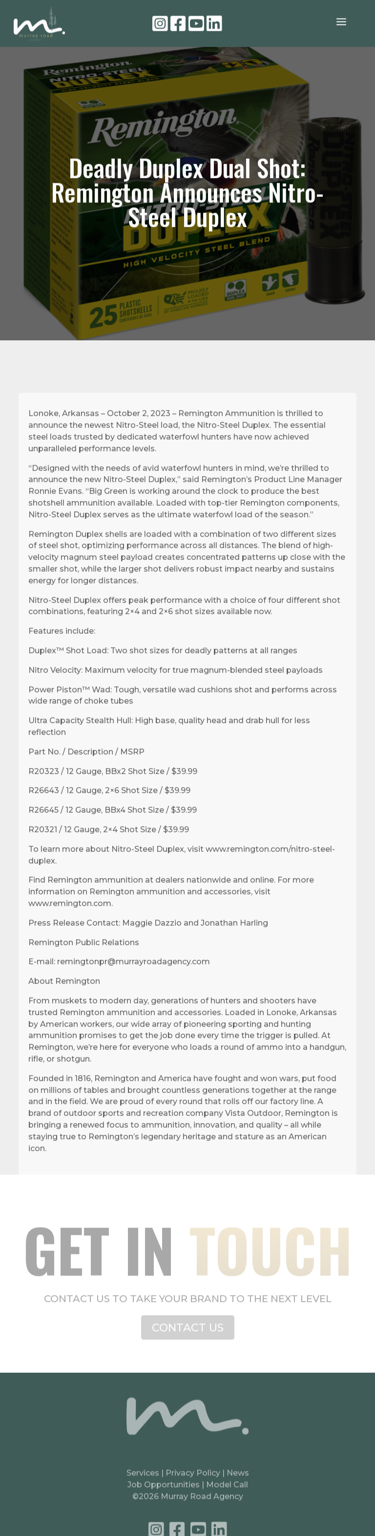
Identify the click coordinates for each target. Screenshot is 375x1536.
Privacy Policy (194, 1480)
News (238, 1480)
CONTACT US (188, 1333)
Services (142, 1480)
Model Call (227, 1491)
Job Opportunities (163, 1491)
